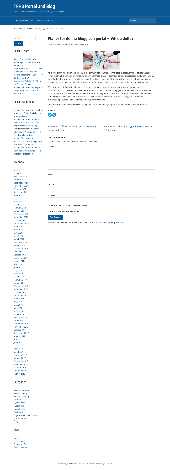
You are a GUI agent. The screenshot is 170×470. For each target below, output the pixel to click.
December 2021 (21, 182)
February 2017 (20, 355)
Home (16, 28)
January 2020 (20, 245)
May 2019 (18, 270)
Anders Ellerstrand (22, 110)
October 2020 (20, 220)
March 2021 (19, 204)
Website (51, 195)
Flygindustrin (20, 402)
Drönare (17, 399)
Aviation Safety (20, 393)
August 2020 (19, 226)
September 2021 (21, 192)
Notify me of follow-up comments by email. (69, 206)
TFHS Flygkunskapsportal (23, 20)
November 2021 (21, 186)
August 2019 (19, 261)
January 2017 (20, 358)
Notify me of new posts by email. (64, 211)
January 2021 (20, 211)
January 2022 (20, 179)
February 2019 (20, 280)
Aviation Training (21, 396)
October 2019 (20, 254)
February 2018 (20, 317)
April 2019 (18, 273)
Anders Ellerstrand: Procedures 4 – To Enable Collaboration (27, 131)
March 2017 (19, 352)
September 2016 (21, 370)
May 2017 (18, 345)
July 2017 (18, 339)
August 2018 (19, 298)
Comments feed (21, 444)
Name (51, 174)
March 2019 (19, 276)
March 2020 (19, 239)
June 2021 (18, 195)
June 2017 (18, 342)
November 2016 (21, 364)
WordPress (71, 464)
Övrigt (22, 28)
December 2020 (21, 214)
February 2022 (20, 176)
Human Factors (20, 418)
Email (51, 185)
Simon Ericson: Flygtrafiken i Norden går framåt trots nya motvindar (27, 62)
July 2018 (18, 301)
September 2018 (21, 295)
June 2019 (18, 267)
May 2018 (18, 308)
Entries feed (19, 441)
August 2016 (19, 373)
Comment (52, 146)
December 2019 (21, 248)
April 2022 (18, 170)
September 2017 (21, 333)
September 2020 (21, 223)
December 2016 (21, 361)
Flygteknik (18, 412)
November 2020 (21, 217)
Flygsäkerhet (19, 409)
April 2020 (18, 236)
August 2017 (19, 336)
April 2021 (18, 201)
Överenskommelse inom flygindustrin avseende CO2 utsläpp (128, 128)
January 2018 (20, 320)
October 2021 (20, 189)
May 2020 (18, 233)
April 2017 (18, 348)
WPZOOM (108, 464)
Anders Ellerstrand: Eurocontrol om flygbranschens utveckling (27, 122)
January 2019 (20, 283)
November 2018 (21, 289)
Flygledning (19, 406)
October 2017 (20, 330)
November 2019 (21, 251)
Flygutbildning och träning (26, 415)
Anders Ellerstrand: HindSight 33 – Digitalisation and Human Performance (28, 90)
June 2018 (18, 305)
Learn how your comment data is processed (104, 222)
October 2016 (20, 367)
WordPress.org (20, 447)
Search (153, 20)
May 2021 (18, 198)
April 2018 (18, 311)
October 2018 (20, 292)
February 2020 (20, 242)
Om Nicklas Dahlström (45, 20)
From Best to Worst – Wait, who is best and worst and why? (28, 113)
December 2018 (21, 286)
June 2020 (18, 229)
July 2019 (18, 264)
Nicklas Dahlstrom (57, 44)
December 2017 (21, 323)
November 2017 (21, 326)
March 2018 (19, 314)
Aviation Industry (21, 390)
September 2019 (21, 258)
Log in (16, 438)
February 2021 (20, 207)
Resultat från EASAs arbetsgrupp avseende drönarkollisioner (72, 128)
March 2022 (19, 173)
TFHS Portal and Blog (34, 6)
